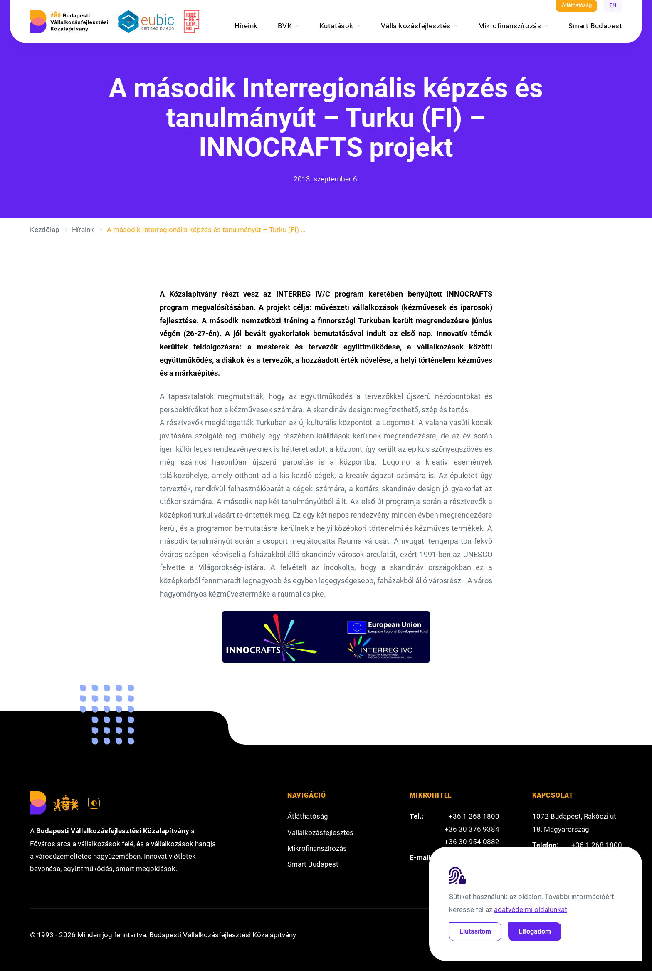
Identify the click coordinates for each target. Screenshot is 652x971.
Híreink (246, 26)
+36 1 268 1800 (474, 816)
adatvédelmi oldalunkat (530, 909)
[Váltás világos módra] (94, 803)
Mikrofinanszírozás (509, 26)
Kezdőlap (44, 229)
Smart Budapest (595, 26)
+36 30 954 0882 (472, 841)
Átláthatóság (577, 5)
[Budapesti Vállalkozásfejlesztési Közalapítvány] (69, 21)
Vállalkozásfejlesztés (416, 26)
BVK (285, 26)
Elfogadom (535, 931)
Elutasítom (475, 931)
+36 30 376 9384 (472, 829)
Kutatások (336, 26)
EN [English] (613, 5)
